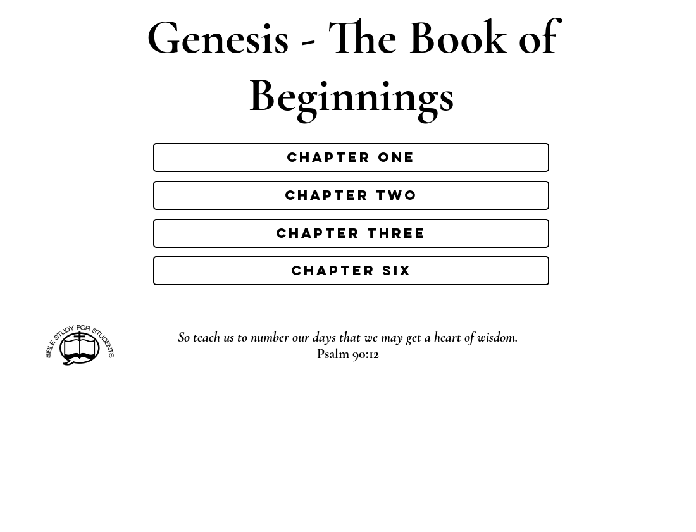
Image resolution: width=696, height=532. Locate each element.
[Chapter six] (351, 270)
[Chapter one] (351, 157)
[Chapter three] (351, 233)
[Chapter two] (351, 195)
